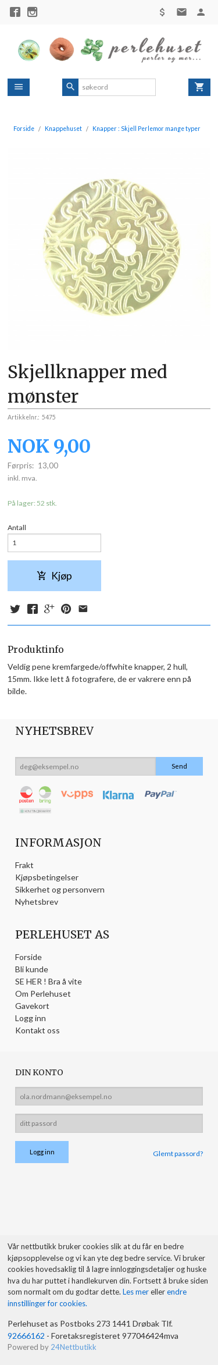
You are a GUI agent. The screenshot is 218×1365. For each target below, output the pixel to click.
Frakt (24, 865)
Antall (17, 527)
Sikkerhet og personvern (60, 889)
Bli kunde (31, 969)
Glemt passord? (178, 1153)
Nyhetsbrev (36, 902)
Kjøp (54, 576)
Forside (23, 128)
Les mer (137, 1291)
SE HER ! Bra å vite (48, 981)
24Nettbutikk (74, 1347)
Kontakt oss (37, 1030)
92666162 (26, 1336)
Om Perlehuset (43, 993)
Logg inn (30, 1018)
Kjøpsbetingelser (46, 877)
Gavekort (32, 1006)
